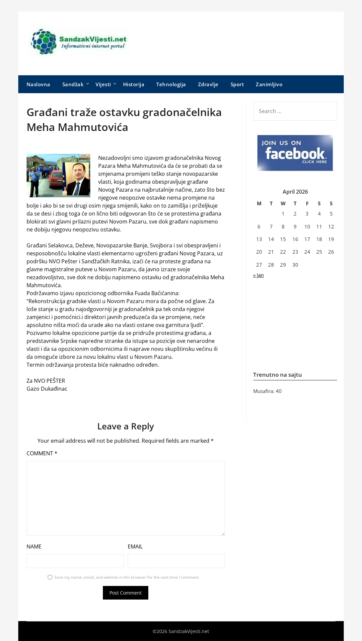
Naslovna (38, 84)
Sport (237, 84)
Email (135, 546)
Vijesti (103, 84)
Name (34, 546)
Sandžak (73, 84)
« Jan (258, 275)
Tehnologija (171, 84)
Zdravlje (208, 84)
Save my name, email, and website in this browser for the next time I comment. (126, 577)
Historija (134, 84)
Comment (42, 453)
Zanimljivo (269, 84)
